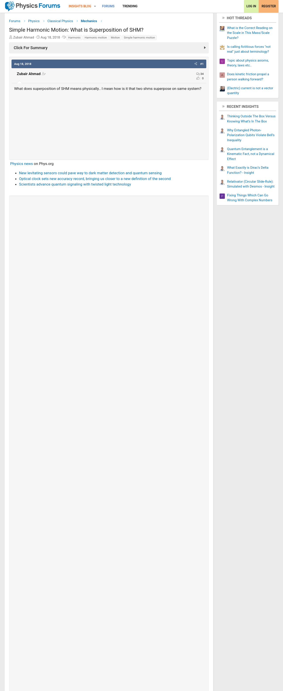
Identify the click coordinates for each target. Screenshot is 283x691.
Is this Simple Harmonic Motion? (42, 519)
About (214, 663)
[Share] (84, 474)
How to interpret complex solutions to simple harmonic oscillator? (75, 617)
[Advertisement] (108, 131)
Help (259, 663)
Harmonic (77, 39)
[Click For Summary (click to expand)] (109, 49)
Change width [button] (24, 663)
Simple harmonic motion (143, 39)
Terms (228, 663)
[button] (98, 6)
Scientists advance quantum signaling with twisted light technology (78, 191)
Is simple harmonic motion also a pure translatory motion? (69, 505)
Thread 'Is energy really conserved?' (59, 427)
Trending (133, 6)
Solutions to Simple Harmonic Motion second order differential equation (80, 575)
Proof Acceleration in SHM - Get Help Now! (50, 631)
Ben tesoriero (40, 474)
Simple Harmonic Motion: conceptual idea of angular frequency (67, 589)
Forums (111, 6)
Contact (197, 663)
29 (93, 474)
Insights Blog (83, 6)
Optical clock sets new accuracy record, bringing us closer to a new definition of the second (98, 186)
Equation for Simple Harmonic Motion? (47, 561)
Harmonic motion (99, 39)
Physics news (24, 171)
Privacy (244, 663)
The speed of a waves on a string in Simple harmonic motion (70, 533)
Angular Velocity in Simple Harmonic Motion (51, 603)
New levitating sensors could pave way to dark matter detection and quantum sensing (93, 180)
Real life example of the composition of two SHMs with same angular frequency (81, 547)
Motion (118, 39)
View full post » (188, 464)
